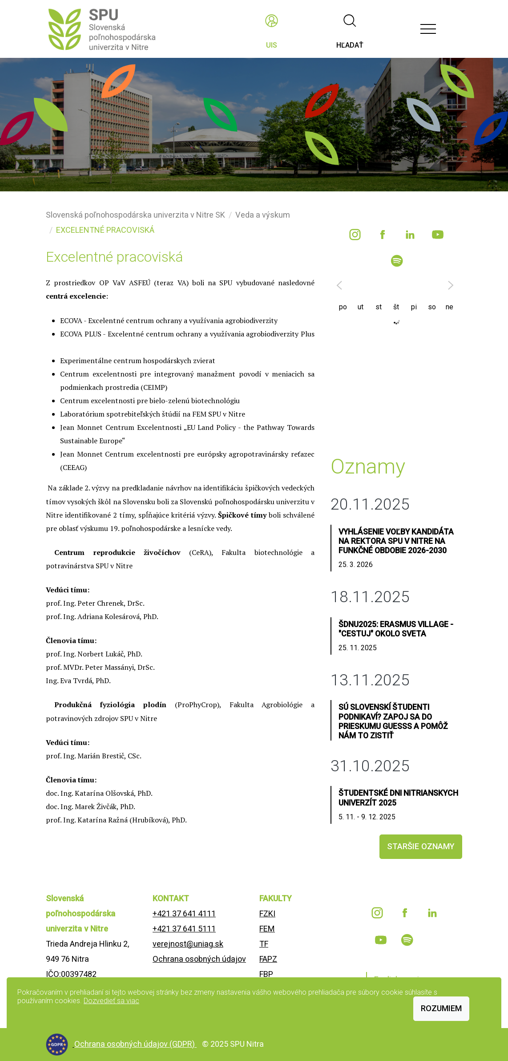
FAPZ (268, 959)
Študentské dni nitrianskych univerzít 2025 (398, 798)
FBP (266, 974)
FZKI (267, 913)
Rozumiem (441, 1008)
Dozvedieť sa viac (111, 1000)
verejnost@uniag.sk (188, 943)
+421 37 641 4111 (184, 913)
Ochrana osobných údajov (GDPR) (135, 1044)
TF (263, 943)
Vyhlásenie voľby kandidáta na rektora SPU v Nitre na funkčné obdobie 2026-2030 (396, 541)
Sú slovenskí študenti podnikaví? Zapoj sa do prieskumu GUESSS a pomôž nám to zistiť (393, 721)
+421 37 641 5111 (184, 928)
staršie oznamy (421, 846)
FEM (267, 928)
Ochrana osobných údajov (199, 959)
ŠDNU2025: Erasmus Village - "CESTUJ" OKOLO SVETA (396, 629)
